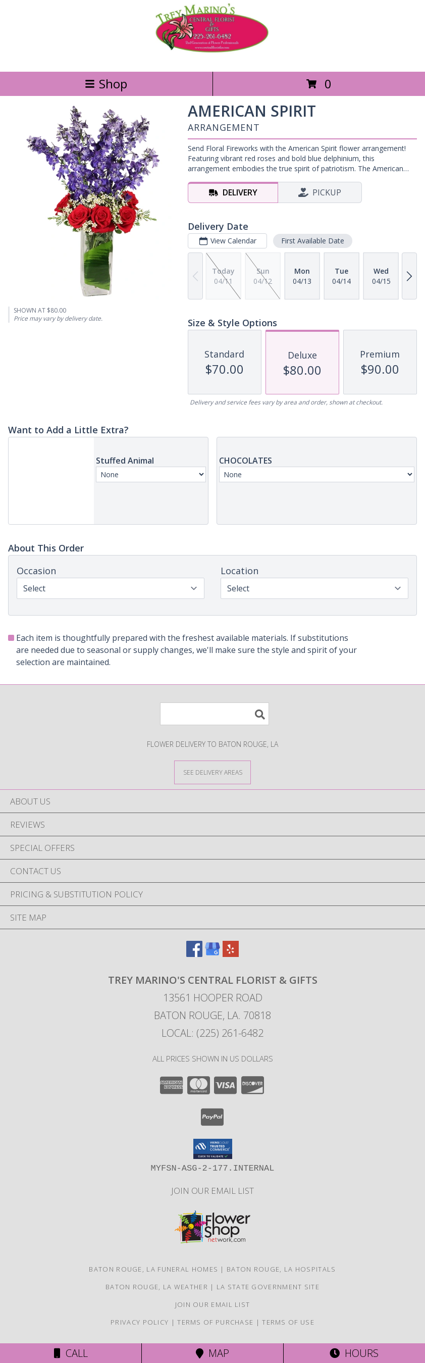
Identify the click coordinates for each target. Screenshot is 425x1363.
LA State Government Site (268, 1286)
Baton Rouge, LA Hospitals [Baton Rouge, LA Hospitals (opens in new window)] (281, 1269)
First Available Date (312, 240)
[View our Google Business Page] (212, 954)
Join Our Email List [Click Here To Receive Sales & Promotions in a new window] (212, 1190)
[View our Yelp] (231, 954)
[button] (212, 1149)
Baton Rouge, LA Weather (156, 1286)
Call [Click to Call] (71, 1353)
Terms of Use (288, 1322)
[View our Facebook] (194, 954)
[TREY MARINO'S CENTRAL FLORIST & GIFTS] (212, 57)
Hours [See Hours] (354, 1353)
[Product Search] (214, 713)
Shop (106, 83)
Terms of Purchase (215, 1322)
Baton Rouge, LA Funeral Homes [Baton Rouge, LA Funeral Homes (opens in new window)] (153, 1269)
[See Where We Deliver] (212, 772)
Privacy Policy (140, 1322)
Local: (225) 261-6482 (212, 1033)
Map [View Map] (212, 1353)
